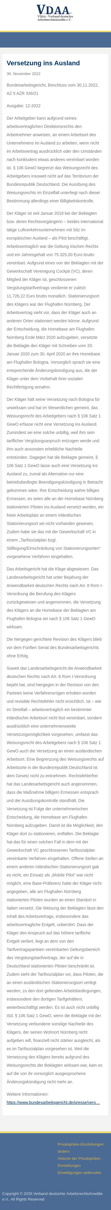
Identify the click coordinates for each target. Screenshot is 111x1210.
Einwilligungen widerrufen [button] (79, 1172)
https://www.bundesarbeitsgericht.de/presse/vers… (53, 1102)
